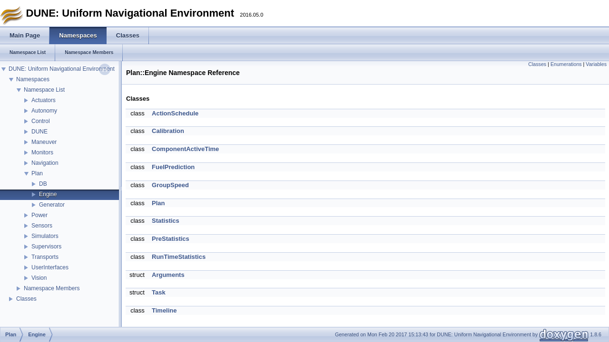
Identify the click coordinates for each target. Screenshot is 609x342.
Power (39, 215)
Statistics (165, 220)
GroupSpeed (170, 185)
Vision (39, 278)
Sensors (41, 225)
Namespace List (44, 89)
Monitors (42, 152)
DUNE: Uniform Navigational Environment (62, 69)
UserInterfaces (50, 267)
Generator (52, 204)
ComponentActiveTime (185, 148)
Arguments (168, 274)
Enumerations (566, 64)
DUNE (39, 131)
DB (43, 183)
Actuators (43, 100)
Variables (596, 64)
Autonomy (44, 110)
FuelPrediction (173, 167)
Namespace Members (51, 288)
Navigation (45, 163)
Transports (45, 257)
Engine (48, 194)
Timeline (164, 310)
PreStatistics (170, 238)
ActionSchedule (175, 113)
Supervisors (46, 246)
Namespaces (32, 79)
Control (40, 121)
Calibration (168, 130)
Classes (26, 298)
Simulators (45, 236)
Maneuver (44, 142)
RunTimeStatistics (179, 256)
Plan (37, 173)
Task (159, 292)
